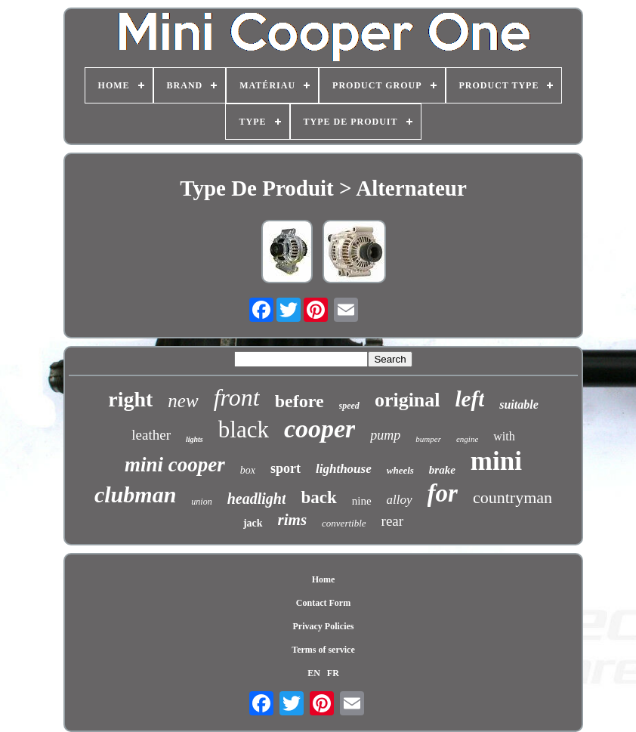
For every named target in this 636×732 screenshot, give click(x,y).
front (237, 397)
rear (392, 521)
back (318, 497)
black (243, 429)
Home (323, 579)
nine (362, 501)
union (201, 501)
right (130, 399)
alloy (399, 500)
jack (253, 523)
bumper (428, 438)
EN (313, 673)
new (183, 401)
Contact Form (323, 603)
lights (194, 439)
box (247, 470)
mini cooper (175, 464)
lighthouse (344, 469)
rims (292, 520)
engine (467, 438)
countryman (512, 497)
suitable (519, 404)
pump (385, 435)
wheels (400, 470)
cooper (319, 429)
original (407, 400)
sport (285, 468)
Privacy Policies (323, 626)
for (443, 493)
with (503, 436)
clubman (135, 494)
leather (151, 435)
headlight (256, 498)
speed (349, 405)
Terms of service (323, 649)
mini (496, 461)
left (470, 399)
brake (442, 470)
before (299, 401)
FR (333, 673)
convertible (344, 523)
